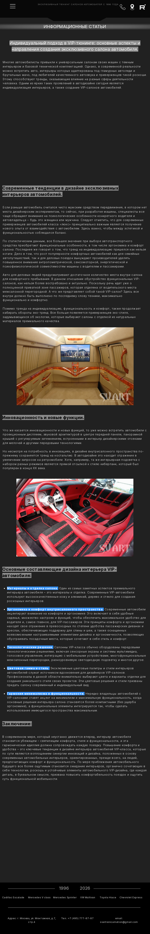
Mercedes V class (39, 897)
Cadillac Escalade (13, 897)
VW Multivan (87, 897)
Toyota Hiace (108, 897)
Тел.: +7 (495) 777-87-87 (77, 918)
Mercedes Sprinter (65, 897)
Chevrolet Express (131, 897)
